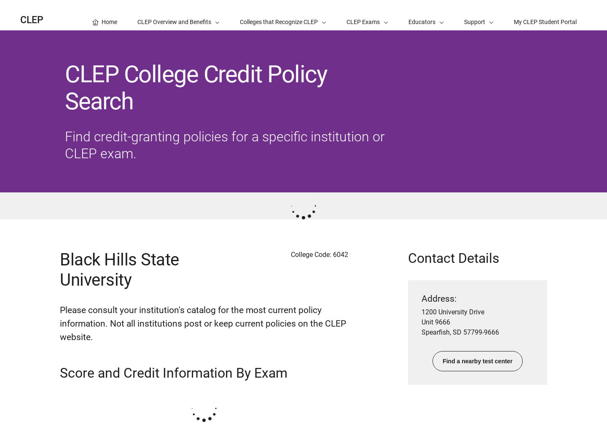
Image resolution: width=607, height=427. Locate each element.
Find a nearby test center (478, 361)
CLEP (31, 20)
